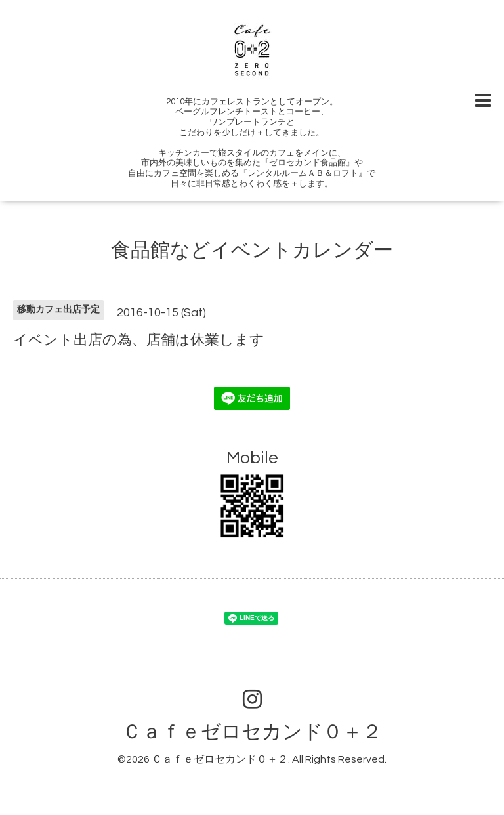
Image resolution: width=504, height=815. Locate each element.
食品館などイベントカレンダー (252, 250)
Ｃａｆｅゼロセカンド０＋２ (252, 732)
